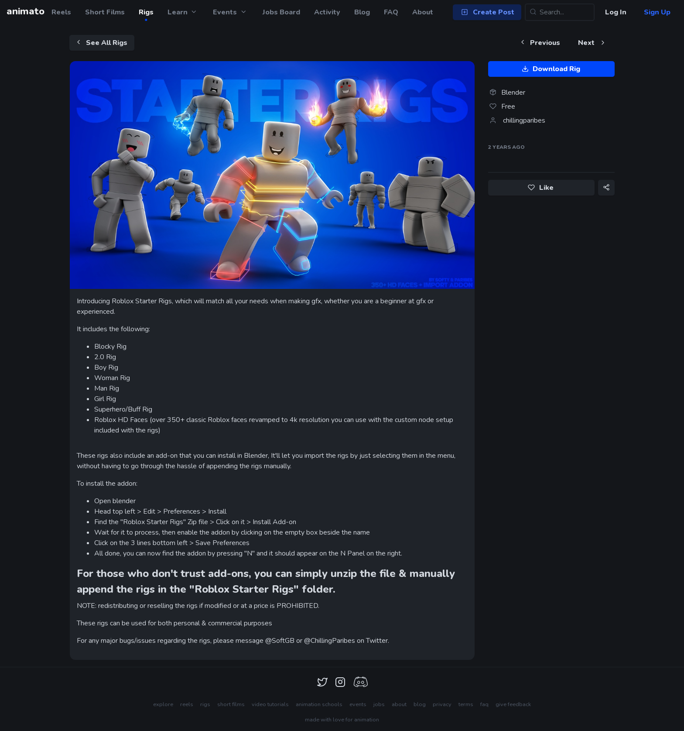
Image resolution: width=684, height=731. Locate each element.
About (422, 12)
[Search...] (560, 12)
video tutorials (270, 704)
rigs (205, 704)
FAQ (391, 12)
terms (465, 704)
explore (163, 704)
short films (231, 704)
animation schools (319, 704)
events (357, 704)
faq (484, 704)
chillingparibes (524, 120)
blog (420, 704)
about (399, 704)
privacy (442, 704)
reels (186, 704)
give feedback (513, 704)
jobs (379, 704)
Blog (362, 12)
